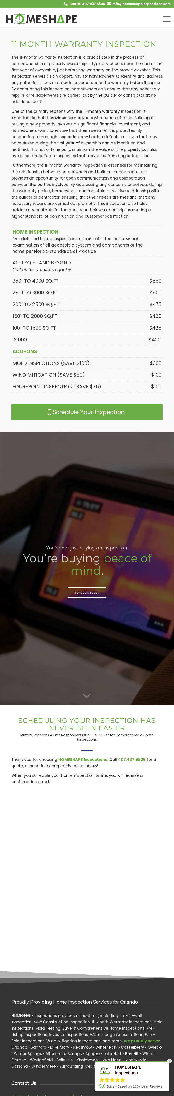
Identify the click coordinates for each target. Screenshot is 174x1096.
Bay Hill (132, 1053)
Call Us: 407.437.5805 (87, 4)
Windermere (43, 1066)
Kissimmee (87, 1060)
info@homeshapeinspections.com (142, 4)
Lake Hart (112, 1053)
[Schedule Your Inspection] (87, 412)
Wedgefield (41, 1060)
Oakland (19, 1066)
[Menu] (164, 18)
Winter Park (106, 1047)
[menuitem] (164, 18)
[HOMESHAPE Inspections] (41, 18)
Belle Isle (64, 1060)
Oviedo (155, 1047)
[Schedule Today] (87, 592)
